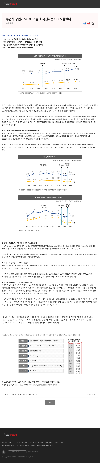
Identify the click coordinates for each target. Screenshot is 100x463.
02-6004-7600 (10, 445)
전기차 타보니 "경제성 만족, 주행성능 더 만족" (24, 394)
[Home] (10, 4)
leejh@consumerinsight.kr (45, 445)
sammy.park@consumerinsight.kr (44, 385)
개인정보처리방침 (32, 451)
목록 (50, 402)
